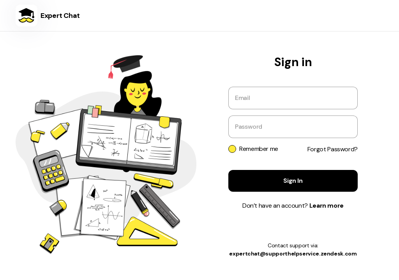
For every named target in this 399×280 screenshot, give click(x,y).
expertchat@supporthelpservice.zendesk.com (293, 253)
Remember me (258, 149)
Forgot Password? (332, 149)
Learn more (326, 205)
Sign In (292, 181)
